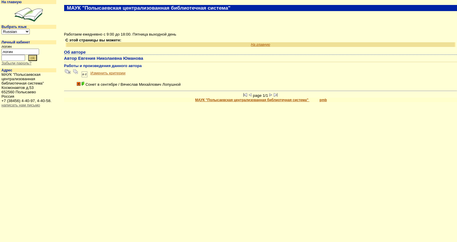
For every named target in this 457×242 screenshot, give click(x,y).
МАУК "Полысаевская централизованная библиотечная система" (252, 100)
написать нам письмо (20, 105)
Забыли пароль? (16, 63)
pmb (323, 100)
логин (6, 46)
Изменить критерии (107, 73)
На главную (11, 2)
